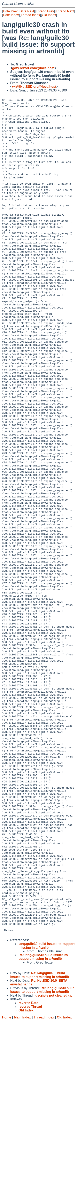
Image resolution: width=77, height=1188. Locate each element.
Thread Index (30, 15)
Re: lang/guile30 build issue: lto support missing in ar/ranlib (43, 1123)
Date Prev (10, 11)
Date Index (11, 15)
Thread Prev (45, 11)
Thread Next (65, 11)
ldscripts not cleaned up (53, 1162)
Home (6, 1184)
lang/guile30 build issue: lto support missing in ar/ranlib (46, 1112)
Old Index (49, 15)
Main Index (22, 1184)
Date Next (26, 11)
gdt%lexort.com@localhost (33, 68)
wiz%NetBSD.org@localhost (34, 86)
